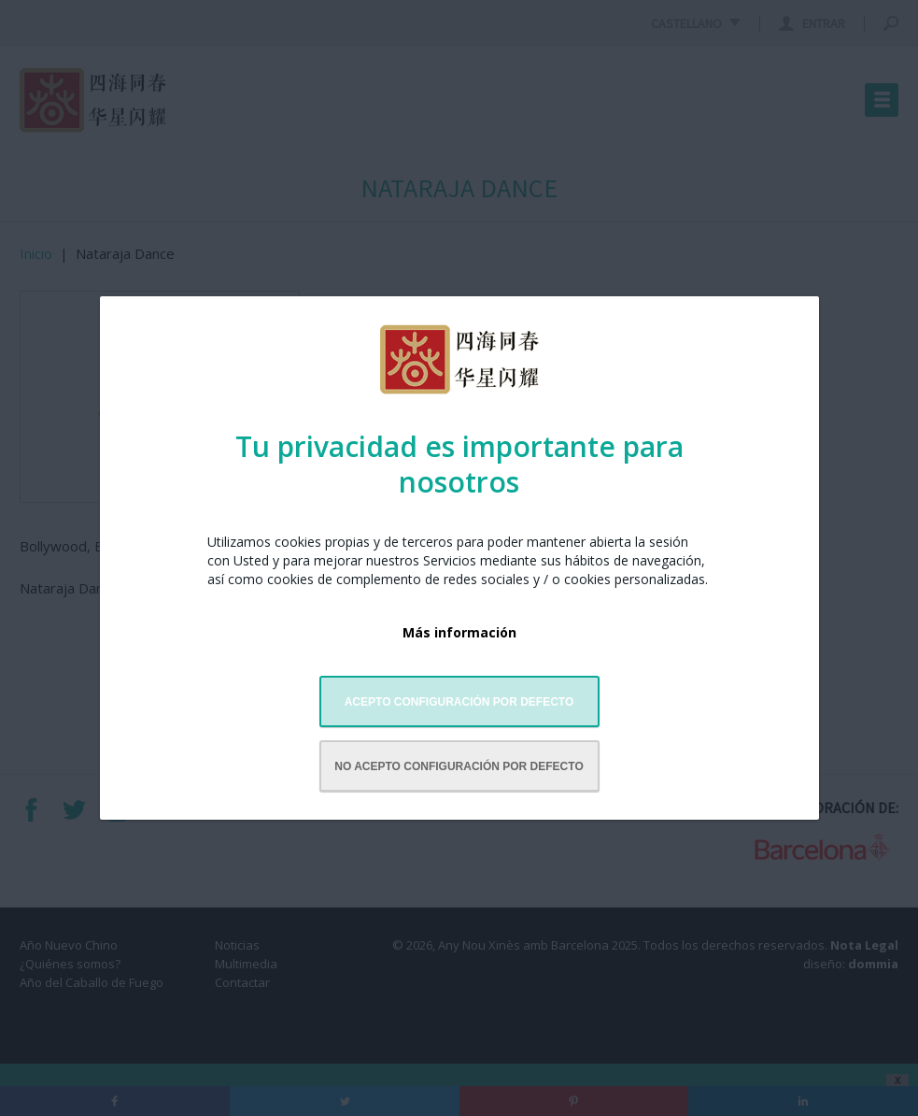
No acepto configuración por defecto (458, 766)
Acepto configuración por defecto (459, 701)
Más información (459, 632)
